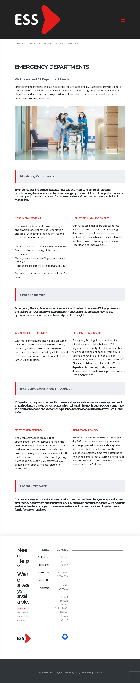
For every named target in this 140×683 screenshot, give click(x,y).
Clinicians (43, 572)
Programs (43, 564)
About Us (43, 580)
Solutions (43, 557)
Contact (44, 588)
